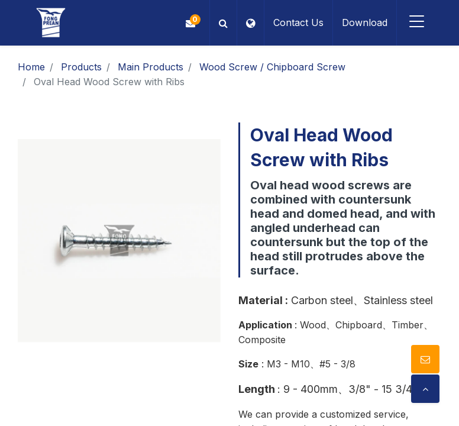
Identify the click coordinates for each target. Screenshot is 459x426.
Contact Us (297, 22)
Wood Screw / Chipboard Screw (272, 67)
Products (81, 67)
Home (31, 67)
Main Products (150, 67)
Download (363, 22)
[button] (222, 23)
